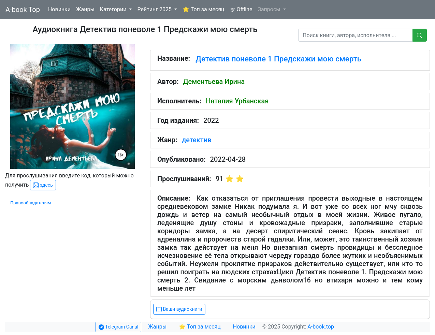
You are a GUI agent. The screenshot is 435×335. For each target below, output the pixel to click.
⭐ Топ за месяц (203, 9)
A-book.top (320, 326)
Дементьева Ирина (214, 81)
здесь (43, 185)
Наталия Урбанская (237, 101)
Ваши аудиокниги (179, 309)
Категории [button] (114, 9)
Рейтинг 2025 (155, 9)
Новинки (59, 9)
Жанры (85, 9)
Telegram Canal (118, 327)
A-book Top (22, 9)
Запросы (269, 9)
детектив (197, 140)
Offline (241, 9)
